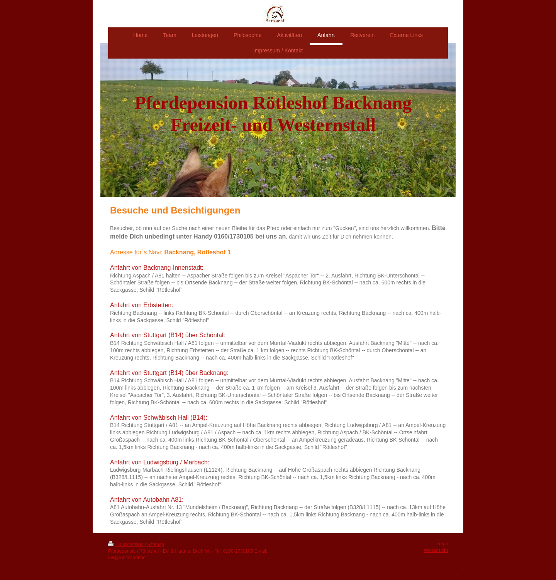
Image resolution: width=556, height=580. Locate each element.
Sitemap (155, 544)
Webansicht (436, 550)
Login (442, 543)
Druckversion (126, 544)
